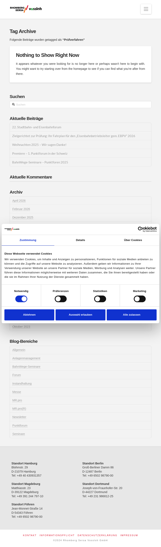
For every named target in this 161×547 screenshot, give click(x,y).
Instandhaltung (22, 383)
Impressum (129, 535)
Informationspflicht (57, 535)
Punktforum (19, 425)
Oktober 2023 (21, 326)
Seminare (18, 434)
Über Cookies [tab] (133, 240)
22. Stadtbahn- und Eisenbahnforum (36, 127)
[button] (146, 9)
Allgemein (18, 350)
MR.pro (17, 400)
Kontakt (30, 535)
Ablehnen (29, 314)
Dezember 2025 (22, 217)
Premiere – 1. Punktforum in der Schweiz (40, 153)
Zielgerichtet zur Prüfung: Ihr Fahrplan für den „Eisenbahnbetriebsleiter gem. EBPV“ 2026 (73, 136)
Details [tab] (80, 240)
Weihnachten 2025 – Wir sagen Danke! (39, 145)
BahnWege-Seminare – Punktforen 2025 (40, 162)
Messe (16, 392)
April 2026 (19, 200)
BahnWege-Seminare (26, 366)
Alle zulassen (131, 314)
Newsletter (19, 417)
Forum (16, 375)
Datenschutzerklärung (97, 535)
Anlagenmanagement (26, 358)
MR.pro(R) (19, 408)
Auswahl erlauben (80, 314)
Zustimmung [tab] (28, 240)
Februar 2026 (21, 209)
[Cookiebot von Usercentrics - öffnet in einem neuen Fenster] (138, 229)
